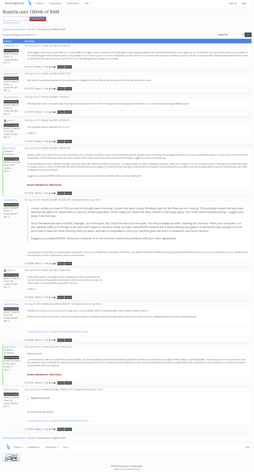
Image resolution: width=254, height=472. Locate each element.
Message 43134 (32, 73)
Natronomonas (11, 304)
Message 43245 (32, 148)
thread (66, 126)
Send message (11, 50)
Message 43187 (32, 120)
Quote (68, 66)
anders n (11, 120)
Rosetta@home (14, 3)
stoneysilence (10, 45)
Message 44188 (32, 304)
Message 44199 (32, 346)
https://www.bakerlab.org (127, 469)
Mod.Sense (9, 148)
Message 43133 (32, 45)
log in (33, 34)
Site (87, 3)
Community (73, 3)
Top (247, 447)
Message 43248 (32, 199)
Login (244, 3)
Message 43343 (32, 270)
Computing (55, 3)
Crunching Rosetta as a (38, 331)
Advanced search (11, 22)
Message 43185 (32, 97)
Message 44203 (32, 389)
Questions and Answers (14, 29)
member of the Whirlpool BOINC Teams (69, 331)
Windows (32, 29)
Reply (60, 66)
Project (39, 3)
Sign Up (233, 3)
